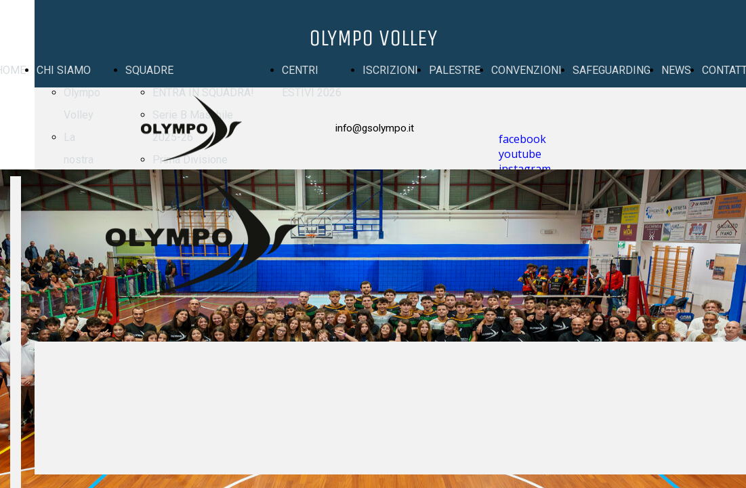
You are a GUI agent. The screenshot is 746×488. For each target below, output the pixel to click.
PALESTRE (454, 70)
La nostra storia (79, 159)
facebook (522, 138)
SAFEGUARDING (611, 70)
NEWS (676, 70)
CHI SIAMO (64, 70)
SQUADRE (149, 70)
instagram (525, 168)
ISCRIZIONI (390, 70)
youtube (520, 153)
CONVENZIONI (526, 70)
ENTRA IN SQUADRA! (203, 92)
